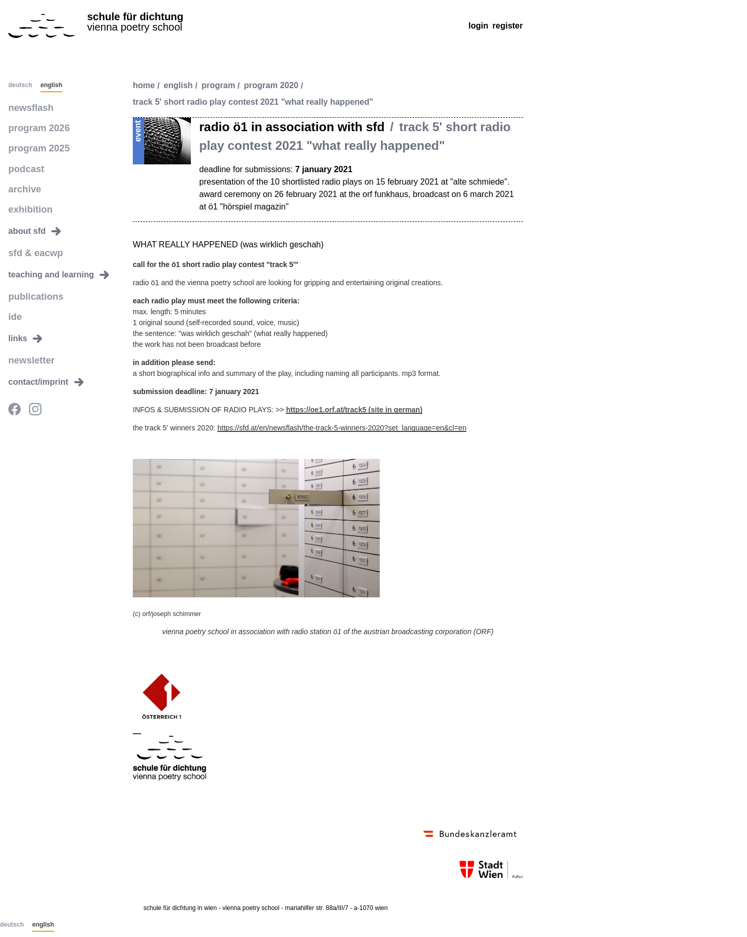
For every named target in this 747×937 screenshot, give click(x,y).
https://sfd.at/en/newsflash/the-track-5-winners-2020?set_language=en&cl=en (341, 428)
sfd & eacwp (32, 245)
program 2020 (271, 85)
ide (14, 306)
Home (144, 85)
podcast (24, 164)
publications (32, 287)
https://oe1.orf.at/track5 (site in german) (354, 409)
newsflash (28, 107)
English (51, 85)
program (219, 85)
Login (478, 25)
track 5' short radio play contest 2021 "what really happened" (253, 102)
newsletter (28, 348)
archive (22, 183)
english (178, 85)
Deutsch (20, 85)
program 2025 (35, 145)
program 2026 (35, 126)
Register (507, 25)
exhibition (28, 202)
